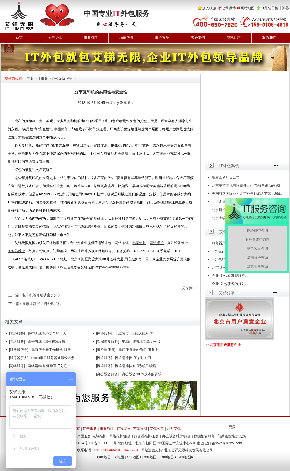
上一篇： (15, 295)
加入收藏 (209, 8)
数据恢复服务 (204, 436)
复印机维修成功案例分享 (41, 295)
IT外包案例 (229, 165)
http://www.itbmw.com (112, 267)
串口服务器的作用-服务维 (138, 350)
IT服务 (42, 79)
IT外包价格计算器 (275, 8)
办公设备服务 (61, 79)
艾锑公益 (157, 429)
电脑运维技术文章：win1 (141, 342)
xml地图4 (186, 457)
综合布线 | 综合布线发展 (47, 342)
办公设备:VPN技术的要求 (142, 374)
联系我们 (269, 38)
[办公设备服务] (107, 374)
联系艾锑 (174, 429)
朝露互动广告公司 (226, 177)
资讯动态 (234, 38)
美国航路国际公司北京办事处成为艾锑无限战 (247, 194)
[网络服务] (17, 333)
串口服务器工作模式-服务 (51, 350)
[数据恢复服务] (107, 342)
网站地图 (248, 8)
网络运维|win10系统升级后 (135, 366)
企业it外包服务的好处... (230, 284)
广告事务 (90, 429)
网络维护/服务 (120, 436)
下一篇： (15, 304)
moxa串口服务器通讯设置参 (53, 358)
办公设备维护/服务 (176, 436)
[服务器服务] (18, 350)
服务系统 (162, 38)
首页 (19, 38)
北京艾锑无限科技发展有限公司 (188, 450)
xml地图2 (151, 457)
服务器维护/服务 (146, 436)
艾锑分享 (227, 292)
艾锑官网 (140, 429)
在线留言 (123, 429)
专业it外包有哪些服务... (230, 276)
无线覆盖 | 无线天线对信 (134, 333)
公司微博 (229, 8)
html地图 (104, 457)
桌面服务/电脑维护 (91, 436)
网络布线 (122, 243)
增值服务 (126, 38)
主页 (29, 79)
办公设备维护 (177, 243)
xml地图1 (134, 457)
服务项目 (91, 38)
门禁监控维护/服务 (232, 436)
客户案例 (198, 38)
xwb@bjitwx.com (229, 443)
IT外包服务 (54, 243)
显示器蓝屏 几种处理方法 (42, 304)
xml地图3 (168, 457)
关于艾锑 (55, 38)
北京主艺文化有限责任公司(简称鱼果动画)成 (246, 185)
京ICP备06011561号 (101, 443)
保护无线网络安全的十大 (47, 333)
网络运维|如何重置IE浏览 (47, 366)
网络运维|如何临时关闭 (133, 358)
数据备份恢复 (38, 251)
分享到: (188, 288)
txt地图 (119, 457)
